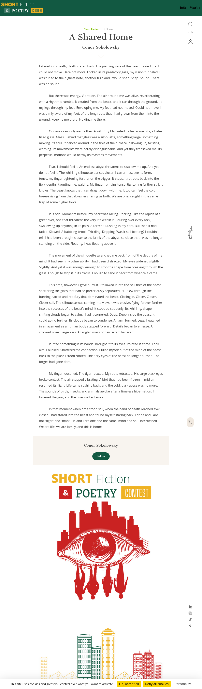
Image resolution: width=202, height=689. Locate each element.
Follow (101, 456)
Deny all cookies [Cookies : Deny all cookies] (157, 684)
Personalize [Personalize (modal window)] (183, 684)
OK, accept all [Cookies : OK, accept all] (129, 684)
